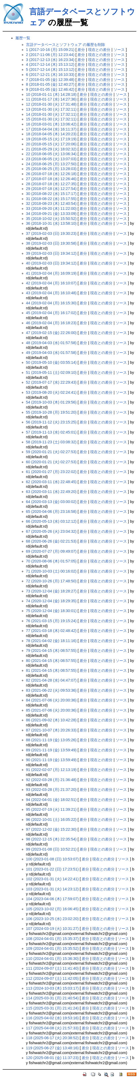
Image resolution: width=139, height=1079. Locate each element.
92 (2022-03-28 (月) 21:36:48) (51, 780)
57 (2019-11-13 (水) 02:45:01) (51, 432)
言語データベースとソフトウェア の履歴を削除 (65, 44)
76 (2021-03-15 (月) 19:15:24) (51, 621)
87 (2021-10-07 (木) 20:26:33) (51, 730)
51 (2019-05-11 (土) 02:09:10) (51, 372)
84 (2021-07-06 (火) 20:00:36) (51, 700)
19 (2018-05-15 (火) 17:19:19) (51, 139)
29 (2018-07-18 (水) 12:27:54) (51, 189)
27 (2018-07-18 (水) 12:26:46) (51, 179)
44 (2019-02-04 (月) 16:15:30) (51, 303)
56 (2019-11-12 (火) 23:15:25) (51, 422)
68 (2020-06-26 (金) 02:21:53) (51, 541)
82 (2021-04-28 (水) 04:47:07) (51, 680)
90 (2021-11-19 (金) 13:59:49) (51, 760)
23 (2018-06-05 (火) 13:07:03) (51, 159)
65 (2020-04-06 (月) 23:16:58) (51, 511)
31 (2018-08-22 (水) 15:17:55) (51, 199)
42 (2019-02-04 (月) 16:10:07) (51, 283)
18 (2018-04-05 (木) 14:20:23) (51, 134)
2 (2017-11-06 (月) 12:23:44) (50, 55)
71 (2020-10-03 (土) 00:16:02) (51, 571)
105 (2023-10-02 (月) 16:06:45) (52, 909)
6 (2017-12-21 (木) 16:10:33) (50, 74)
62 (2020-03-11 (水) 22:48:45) (51, 482)
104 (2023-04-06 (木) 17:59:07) (52, 899)
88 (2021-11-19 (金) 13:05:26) (51, 740)
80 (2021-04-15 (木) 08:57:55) (51, 660)
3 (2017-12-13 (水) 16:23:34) (50, 60)
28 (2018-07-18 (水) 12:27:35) (51, 184)
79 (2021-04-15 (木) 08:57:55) (51, 650)
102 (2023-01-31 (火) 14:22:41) (52, 879)
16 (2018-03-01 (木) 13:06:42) (51, 124)
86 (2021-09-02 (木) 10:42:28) (51, 720)
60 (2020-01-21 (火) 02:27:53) (51, 462)
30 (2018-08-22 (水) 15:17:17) (51, 194)
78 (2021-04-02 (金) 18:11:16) (51, 641)
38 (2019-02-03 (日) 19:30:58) (51, 243)
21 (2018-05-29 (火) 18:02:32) (51, 149)
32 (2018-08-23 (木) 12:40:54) (51, 203)
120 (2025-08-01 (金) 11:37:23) (52, 1058)
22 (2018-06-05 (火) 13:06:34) (51, 154)
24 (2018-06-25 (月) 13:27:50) (51, 164)
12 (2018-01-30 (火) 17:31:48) (51, 104)
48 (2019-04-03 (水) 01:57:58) (51, 343)
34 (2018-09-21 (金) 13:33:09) (51, 213)
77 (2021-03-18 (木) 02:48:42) (51, 631)
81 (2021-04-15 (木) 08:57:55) (51, 670)
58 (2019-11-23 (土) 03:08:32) (51, 442)
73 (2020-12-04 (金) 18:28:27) (51, 591)
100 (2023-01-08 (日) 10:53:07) (52, 859)
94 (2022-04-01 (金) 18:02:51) (51, 800)
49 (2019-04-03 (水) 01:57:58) (51, 352)
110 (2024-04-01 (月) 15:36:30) (52, 958)
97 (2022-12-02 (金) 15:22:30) (51, 829)
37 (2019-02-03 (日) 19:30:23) (51, 233)
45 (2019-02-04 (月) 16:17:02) (51, 313)
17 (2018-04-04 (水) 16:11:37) (51, 129)
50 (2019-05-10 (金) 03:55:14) (51, 362)
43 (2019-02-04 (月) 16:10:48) (51, 293)
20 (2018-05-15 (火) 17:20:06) (51, 144)
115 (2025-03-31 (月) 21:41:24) (52, 1008)
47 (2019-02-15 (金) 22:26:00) (51, 333)
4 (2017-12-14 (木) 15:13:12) (50, 64)
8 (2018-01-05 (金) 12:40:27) (50, 84)
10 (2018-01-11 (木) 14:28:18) (51, 94)
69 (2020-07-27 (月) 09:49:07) (51, 551)
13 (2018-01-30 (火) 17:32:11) (51, 109)
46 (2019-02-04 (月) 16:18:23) (51, 323)
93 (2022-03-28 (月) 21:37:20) (51, 789)
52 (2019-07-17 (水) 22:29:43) (51, 382)
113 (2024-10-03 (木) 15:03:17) (52, 988)
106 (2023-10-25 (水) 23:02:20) (52, 919)
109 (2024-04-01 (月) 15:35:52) (52, 948)
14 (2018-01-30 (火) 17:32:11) (51, 114)
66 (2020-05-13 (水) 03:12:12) (51, 521)
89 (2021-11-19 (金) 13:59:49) (51, 750)
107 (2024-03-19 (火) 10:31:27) (52, 928)
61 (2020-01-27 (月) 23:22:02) (51, 472)
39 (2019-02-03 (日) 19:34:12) (51, 253)
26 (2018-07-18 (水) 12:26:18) (51, 174)
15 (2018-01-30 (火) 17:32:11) (51, 119)
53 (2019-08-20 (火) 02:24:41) (51, 392)
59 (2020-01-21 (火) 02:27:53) (51, 452)
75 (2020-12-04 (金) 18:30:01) (51, 611)
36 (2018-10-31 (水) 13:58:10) (51, 223)
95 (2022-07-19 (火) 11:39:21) (51, 809)
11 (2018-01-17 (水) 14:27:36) (51, 99)
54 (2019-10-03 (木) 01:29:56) (51, 402)
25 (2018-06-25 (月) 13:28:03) (51, 169)
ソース (119, 49)
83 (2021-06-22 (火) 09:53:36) (51, 690)
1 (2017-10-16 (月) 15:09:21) (50, 49)
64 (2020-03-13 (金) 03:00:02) (51, 502)
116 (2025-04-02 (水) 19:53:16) (52, 1018)
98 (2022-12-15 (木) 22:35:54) (51, 839)
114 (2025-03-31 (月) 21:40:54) (52, 998)
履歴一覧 (22, 38)
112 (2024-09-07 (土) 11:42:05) (52, 978)
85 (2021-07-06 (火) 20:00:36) (51, 710)
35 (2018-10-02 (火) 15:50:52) (51, 218)
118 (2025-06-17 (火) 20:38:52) (52, 1038)
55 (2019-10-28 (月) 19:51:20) (51, 412)
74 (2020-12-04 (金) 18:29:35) (51, 601)
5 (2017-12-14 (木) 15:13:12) (50, 69)
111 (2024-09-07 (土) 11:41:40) (52, 968)
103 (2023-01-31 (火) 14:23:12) (52, 889)
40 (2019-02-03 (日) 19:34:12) (51, 263)
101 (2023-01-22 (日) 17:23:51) (52, 869)
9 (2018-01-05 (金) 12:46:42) (50, 89)
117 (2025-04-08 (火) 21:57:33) (52, 1028)
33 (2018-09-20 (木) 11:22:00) (51, 208)
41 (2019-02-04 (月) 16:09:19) (51, 273)
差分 (81, 49)
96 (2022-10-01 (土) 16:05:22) (51, 819)
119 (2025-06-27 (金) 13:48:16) (52, 1048)
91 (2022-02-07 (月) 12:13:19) (51, 770)
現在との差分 (99, 49)
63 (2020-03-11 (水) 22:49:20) (51, 491)
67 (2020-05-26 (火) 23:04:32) (51, 531)
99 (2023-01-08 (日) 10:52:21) (51, 849)
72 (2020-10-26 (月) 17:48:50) (51, 581)
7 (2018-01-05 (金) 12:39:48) (50, 79)
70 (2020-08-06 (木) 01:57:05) (51, 561)
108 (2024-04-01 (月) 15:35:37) (52, 939)
